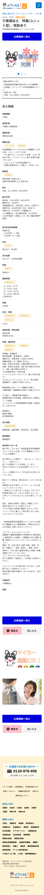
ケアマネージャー (19, 831)
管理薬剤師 (35, 827)
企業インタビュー (9, 791)
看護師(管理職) (24, 842)
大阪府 (19, 808)
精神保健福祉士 (31, 853)
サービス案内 (8, 787)
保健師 (35, 842)
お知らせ (35, 791)
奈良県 (12, 808)
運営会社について (22, 795)
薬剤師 (25, 827)
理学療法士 (30, 823)
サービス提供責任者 (20, 850)
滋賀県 (26, 808)
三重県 (4, 811)
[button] (18, 74)
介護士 (4, 823)
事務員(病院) (19, 838)
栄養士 (15, 846)
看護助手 (13, 823)
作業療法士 (6, 827)
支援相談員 (6, 834)
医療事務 (26, 834)
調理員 (22, 846)
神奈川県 (13, 811)
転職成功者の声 (24, 791)
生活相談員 (17, 834)
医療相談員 (32, 831)
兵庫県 (4, 808)
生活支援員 (6, 831)
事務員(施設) (7, 838)
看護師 (21, 823)
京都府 (33, 808)
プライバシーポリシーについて (22, 885)
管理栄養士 (6, 846)
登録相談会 (19, 787)
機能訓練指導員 (33, 846)
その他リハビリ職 (8, 853)
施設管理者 (6, 850)
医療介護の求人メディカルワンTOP (17, 13)
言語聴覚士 (17, 827)
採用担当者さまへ (32, 787)
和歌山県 (22, 811)
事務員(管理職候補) (9, 842)
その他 (20, 853)
